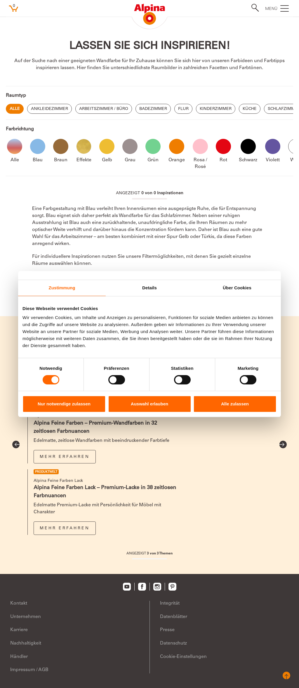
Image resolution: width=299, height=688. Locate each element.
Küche (250, 109)
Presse (167, 630)
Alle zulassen (235, 403)
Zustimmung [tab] (62, 287)
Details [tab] (149, 287)
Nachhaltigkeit (25, 643)
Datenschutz (173, 643)
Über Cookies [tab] (237, 287)
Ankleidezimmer (49, 109)
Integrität (170, 603)
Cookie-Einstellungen (183, 656)
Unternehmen (25, 617)
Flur (183, 109)
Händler (19, 656)
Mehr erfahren (65, 457)
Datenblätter (173, 617)
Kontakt (18, 603)
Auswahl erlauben (149, 403)
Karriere (19, 630)
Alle (15, 109)
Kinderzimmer (216, 109)
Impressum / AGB (29, 670)
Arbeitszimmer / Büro (103, 109)
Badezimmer (153, 109)
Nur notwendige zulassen (64, 403)
